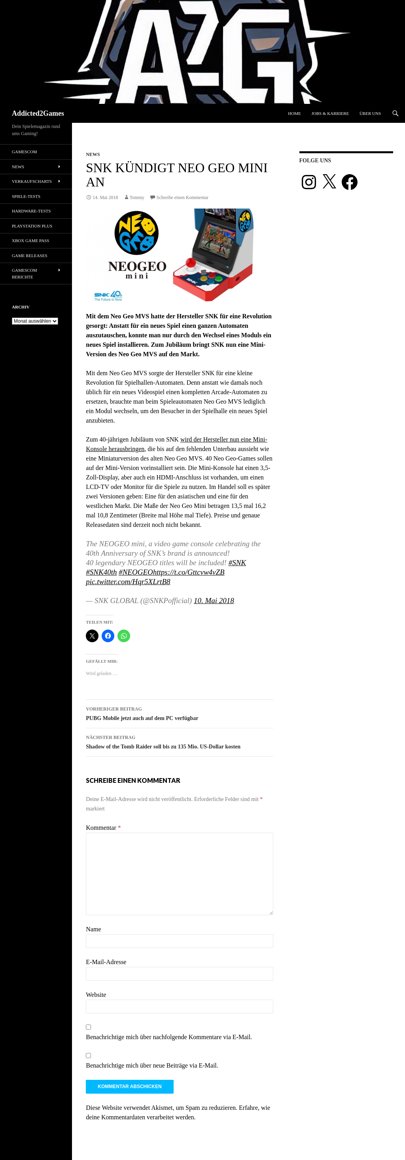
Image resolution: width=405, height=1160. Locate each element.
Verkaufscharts (32, 181)
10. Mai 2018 (214, 600)
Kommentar (103, 827)
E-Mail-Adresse (106, 962)
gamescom (24, 151)
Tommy (137, 197)
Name (93, 929)
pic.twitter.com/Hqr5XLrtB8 (128, 581)
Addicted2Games (38, 113)
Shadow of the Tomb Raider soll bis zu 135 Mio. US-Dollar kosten (179, 741)
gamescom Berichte (24, 273)
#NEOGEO (136, 572)
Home (294, 113)
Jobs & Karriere (330, 113)
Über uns (370, 113)
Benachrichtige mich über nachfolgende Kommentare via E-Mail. (169, 1037)
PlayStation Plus (32, 226)
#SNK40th (101, 572)
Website (96, 994)
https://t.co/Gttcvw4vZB (189, 572)
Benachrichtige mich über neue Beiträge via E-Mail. (152, 1065)
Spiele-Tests (26, 196)
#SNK (237, 562)
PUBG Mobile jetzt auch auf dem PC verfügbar (179, 712)
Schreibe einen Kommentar (182, 197)
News (93, 154)
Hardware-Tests (31, 211)
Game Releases (29, 255)
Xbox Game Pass (30, 240)
